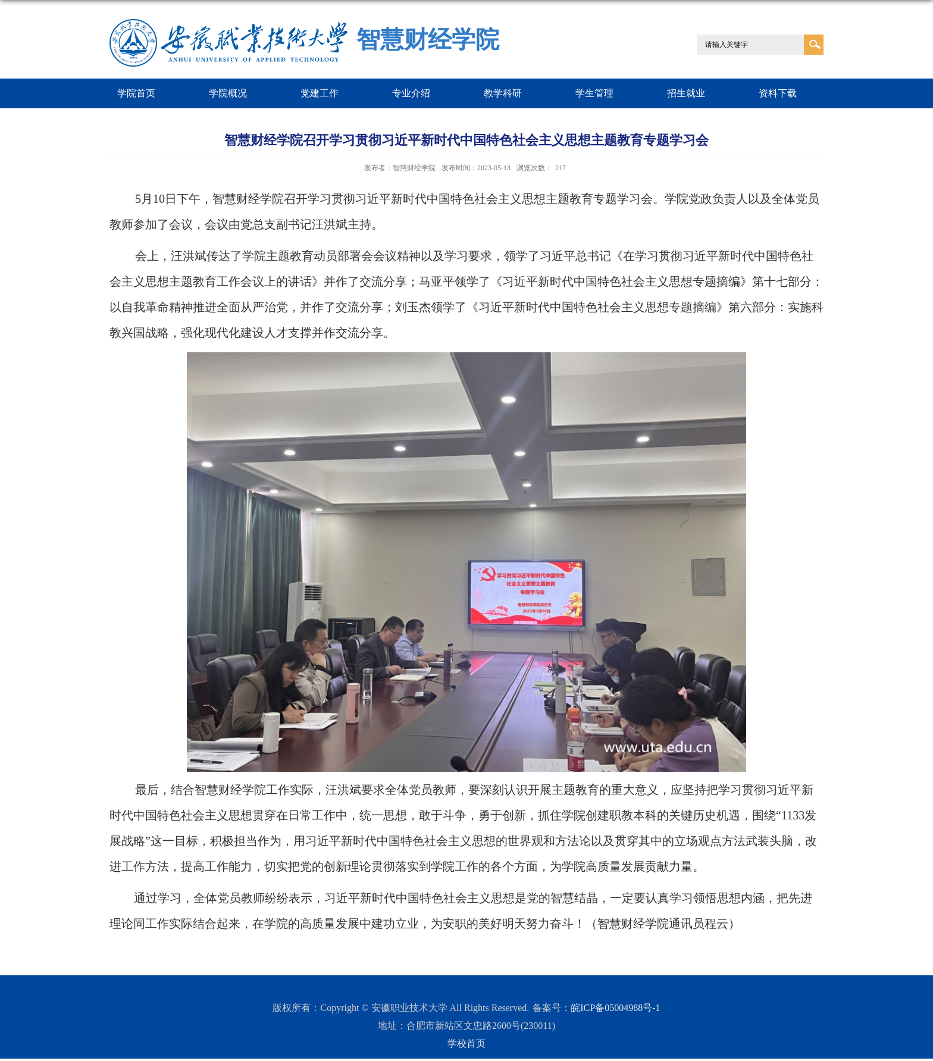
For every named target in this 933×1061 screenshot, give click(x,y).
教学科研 (503, 93)
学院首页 (136, 93)
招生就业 (686, 93)
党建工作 (319, 93)
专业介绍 (411, 93)
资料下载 (778, 93)
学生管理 (594, 93)
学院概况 (228, 93)
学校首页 (466, 1043)
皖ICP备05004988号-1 (615, 1008)
